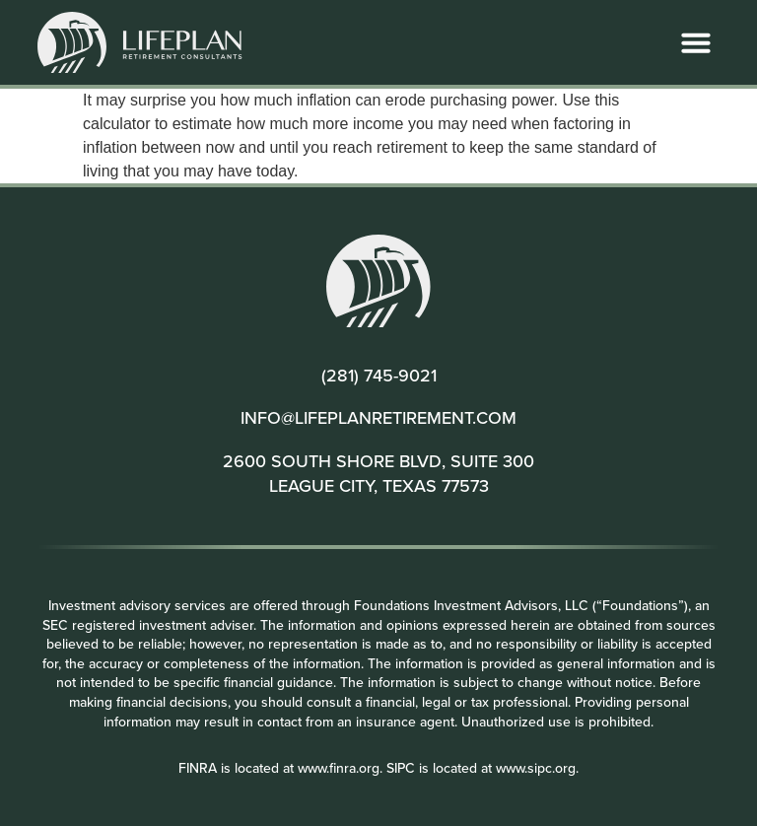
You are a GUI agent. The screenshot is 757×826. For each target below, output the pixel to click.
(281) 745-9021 (379, 375)
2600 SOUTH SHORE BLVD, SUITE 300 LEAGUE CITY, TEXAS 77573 (378, 473)
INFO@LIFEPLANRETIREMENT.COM (378, 417)
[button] (696, 42)
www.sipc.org (536, 768)
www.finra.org (338, 768)
